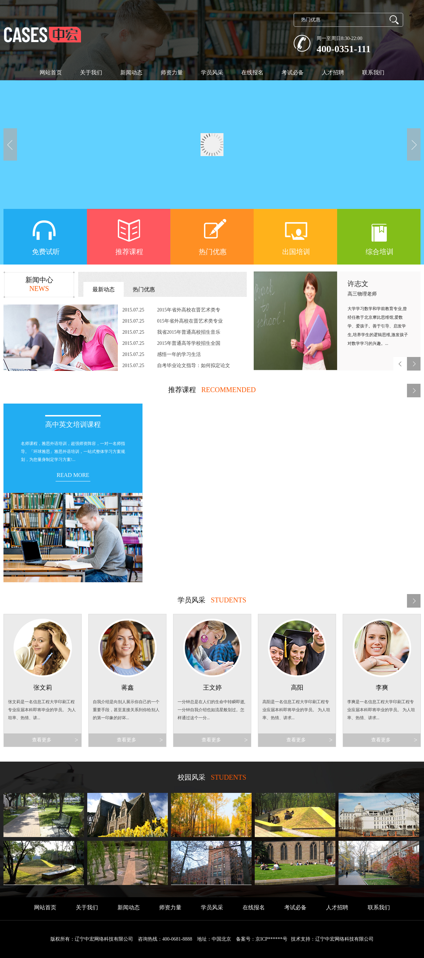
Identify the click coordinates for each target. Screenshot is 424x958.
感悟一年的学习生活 (179, 354)
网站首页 (51, 72)
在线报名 (252, 72)
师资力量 (172, 72)
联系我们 (373, 72)
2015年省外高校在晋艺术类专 (188, 309)
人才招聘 (333, 72)
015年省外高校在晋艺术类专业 (190, 321)
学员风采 (212, 72)
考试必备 (293, 72)
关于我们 (91, 72)
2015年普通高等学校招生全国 (188, 343)
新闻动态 (131, 72)
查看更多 (54, 740)
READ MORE (73, 475)
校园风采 (191, 777)
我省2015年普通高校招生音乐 (188, 332)
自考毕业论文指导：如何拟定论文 (193, 365)
